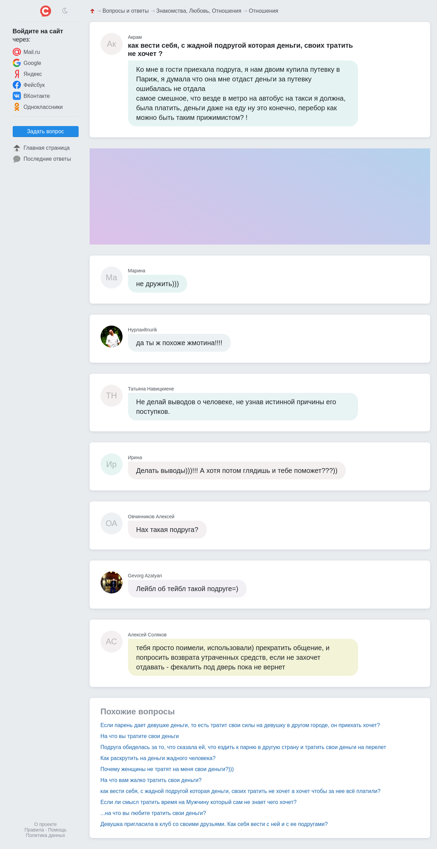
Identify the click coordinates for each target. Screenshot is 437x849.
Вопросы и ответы (125, 11)
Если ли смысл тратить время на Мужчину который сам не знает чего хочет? (199, 802)
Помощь (57, 830)
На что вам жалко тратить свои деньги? (151, 780)
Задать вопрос (45, 131)
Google (27, 63)
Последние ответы (42, 159)
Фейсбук (29, 85)
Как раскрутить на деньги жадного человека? (158, 758)
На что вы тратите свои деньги (140, 736)
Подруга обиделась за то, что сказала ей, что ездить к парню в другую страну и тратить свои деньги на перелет (243, 747)
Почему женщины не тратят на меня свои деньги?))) (167, 769)
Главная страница (41, 148)
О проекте (45, 824)
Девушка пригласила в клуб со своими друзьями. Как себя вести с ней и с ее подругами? (214, 824)
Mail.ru (26, 52)
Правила (34, 830)
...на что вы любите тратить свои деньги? (153, 813)
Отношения (263, 11)
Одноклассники (38, 107)
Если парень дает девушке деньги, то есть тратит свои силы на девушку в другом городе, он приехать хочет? (240, 725)
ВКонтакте (31, 96)
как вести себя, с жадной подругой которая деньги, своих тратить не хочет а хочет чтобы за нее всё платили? (241, 791)
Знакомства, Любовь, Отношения (198, 11)
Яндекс (27, 74)
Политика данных (45, 835)
